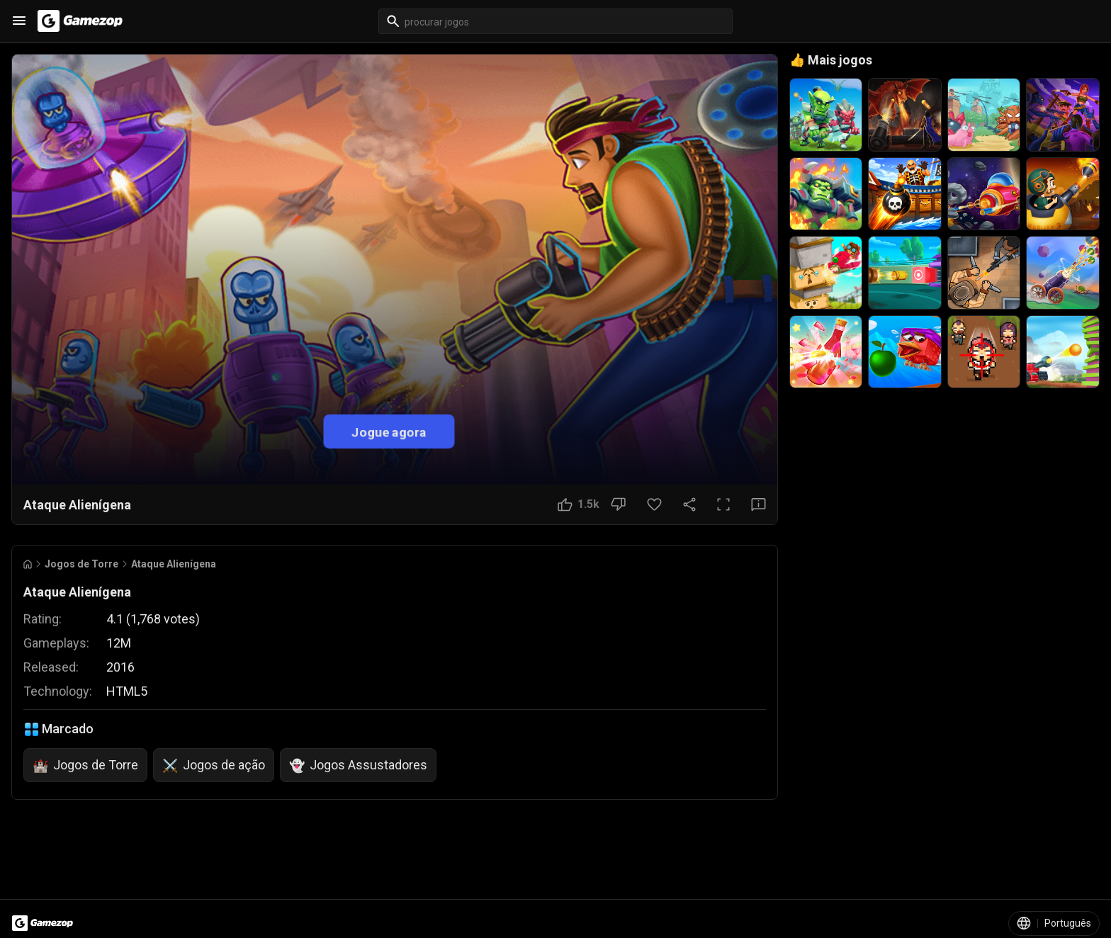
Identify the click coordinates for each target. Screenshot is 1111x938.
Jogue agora (389, 431)
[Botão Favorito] (654, 504)
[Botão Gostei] (579, 504)
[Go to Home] (27, 564)
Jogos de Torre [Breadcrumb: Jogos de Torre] (81, 564)
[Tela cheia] (723, 504)
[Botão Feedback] (758, 504)
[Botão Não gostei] (618, 504)
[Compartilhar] (689, 504)
